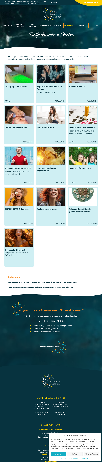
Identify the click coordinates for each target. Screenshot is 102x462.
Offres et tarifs (69, 25)
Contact (82, 25)
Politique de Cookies (66, 458)
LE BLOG (95, 25)
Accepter (58, 454)
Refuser (74, 454)
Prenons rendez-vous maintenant (51, 429)
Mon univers (7, 25)
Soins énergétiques (32, 25)
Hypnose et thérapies (20, 25)
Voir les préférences (91, 454)
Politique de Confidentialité (80, 458)
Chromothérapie (45, 25)
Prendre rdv (91, 2)
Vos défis (57, 25)
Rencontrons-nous (50, 346)
